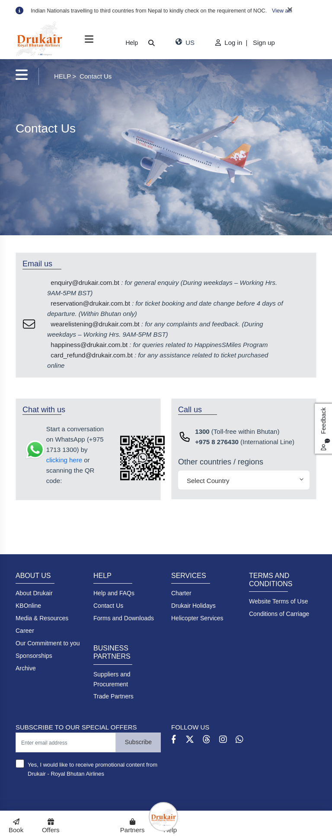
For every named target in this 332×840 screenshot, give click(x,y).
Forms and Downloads (123, 618)
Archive (26, 668)
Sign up (264, 42)
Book (16, 826)
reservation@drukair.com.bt (90, 303)
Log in (229, 42)
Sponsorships (34, 655)
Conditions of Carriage (279, 613)
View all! (282, 11)
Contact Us (108, 605)
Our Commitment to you (48, 643)
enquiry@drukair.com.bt (85, 282)
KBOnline (28, 605)
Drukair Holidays (193, 605)
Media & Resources (42, 618)
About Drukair (34, 593)
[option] (173, 11)
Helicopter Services (197, 618)
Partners (132, 826)
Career (25, 630)
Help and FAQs (113, 593)
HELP (62, 76)
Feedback (325, 428)
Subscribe (138, 742)
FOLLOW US (190, 727)
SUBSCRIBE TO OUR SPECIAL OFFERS (76, 727)
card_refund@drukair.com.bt (92, 355)
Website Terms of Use (278, 601)
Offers (50, 826)
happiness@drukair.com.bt (89, 344)
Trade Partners (113, 696)
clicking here (64, 460)
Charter (181, 593)
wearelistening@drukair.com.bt (95, 324)
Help (131, 42)
